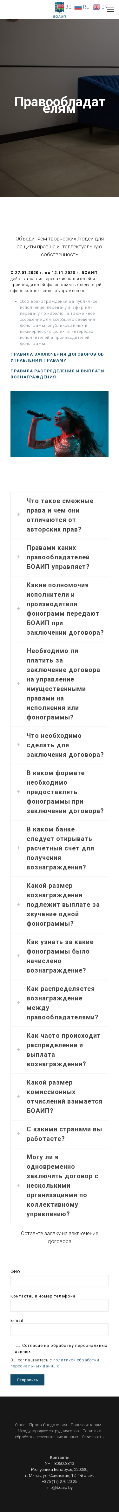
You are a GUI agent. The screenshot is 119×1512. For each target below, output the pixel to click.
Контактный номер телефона (59, 1303)
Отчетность (93, 1436)
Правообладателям (48, 1424)
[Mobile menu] (110, 9)
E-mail (59, 1327)
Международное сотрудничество (48, 1430)
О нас (20, 1424)
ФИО (59, 1278)
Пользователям (86, 1424)
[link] (59, 515)
